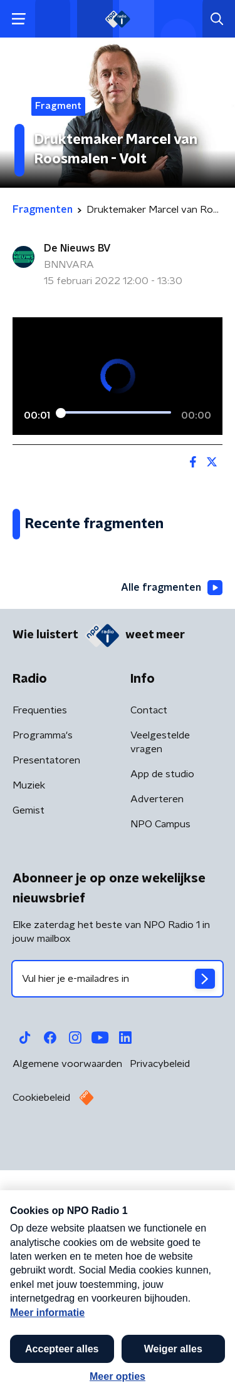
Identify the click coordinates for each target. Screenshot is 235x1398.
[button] (212, 1375)
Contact (148, 946)
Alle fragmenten (171, 823)
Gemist (28, 1046)
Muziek (29, 1021)
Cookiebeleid (41, 1334)
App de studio (162, 1010)
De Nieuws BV (77, 248)
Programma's (43, 971)
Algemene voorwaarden (67, 1300)
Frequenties (40, 946)
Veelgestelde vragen (160, 978)
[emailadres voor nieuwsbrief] (117, 1214)
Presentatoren (46, 996)
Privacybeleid (160, 1300)
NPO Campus (160, 1060)
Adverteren (157, 1035)
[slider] (115, 412)
